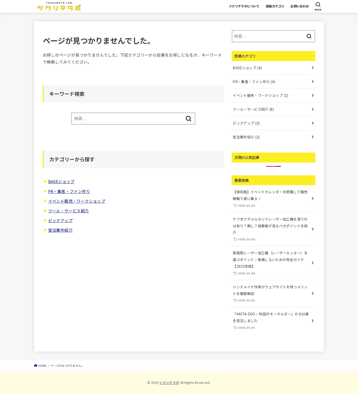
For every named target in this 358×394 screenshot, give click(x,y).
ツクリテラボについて (244, 6)
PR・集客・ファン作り (69, 191)
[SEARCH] (318, 6)
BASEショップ (61, 181)
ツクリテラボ (169, 382)
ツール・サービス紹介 (68, 211)
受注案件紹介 (60, 230)
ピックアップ (60, 220)
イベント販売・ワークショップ (76, 201)
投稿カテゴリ (275, 6)
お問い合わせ (299, 6)
